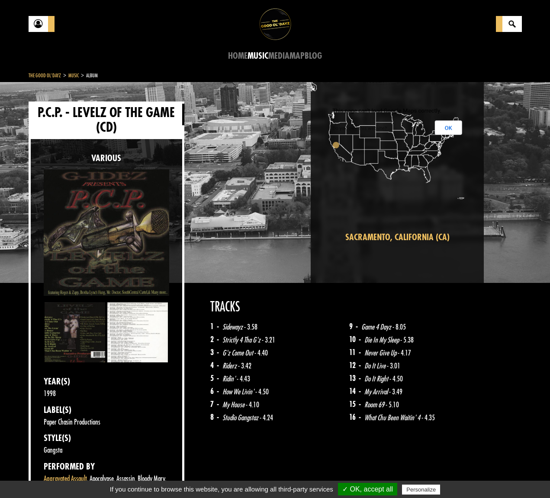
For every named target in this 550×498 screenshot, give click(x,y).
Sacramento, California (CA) (397, 237)
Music (258, 55)
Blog (313, 55)
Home (238, 55)
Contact (50, 475)
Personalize (421, 489)
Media (278, 55)
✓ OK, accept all (367, 489)
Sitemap (171, 476)
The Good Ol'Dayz (45, 75)
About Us (137, 476)
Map (297, 55)
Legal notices (96, 476)
